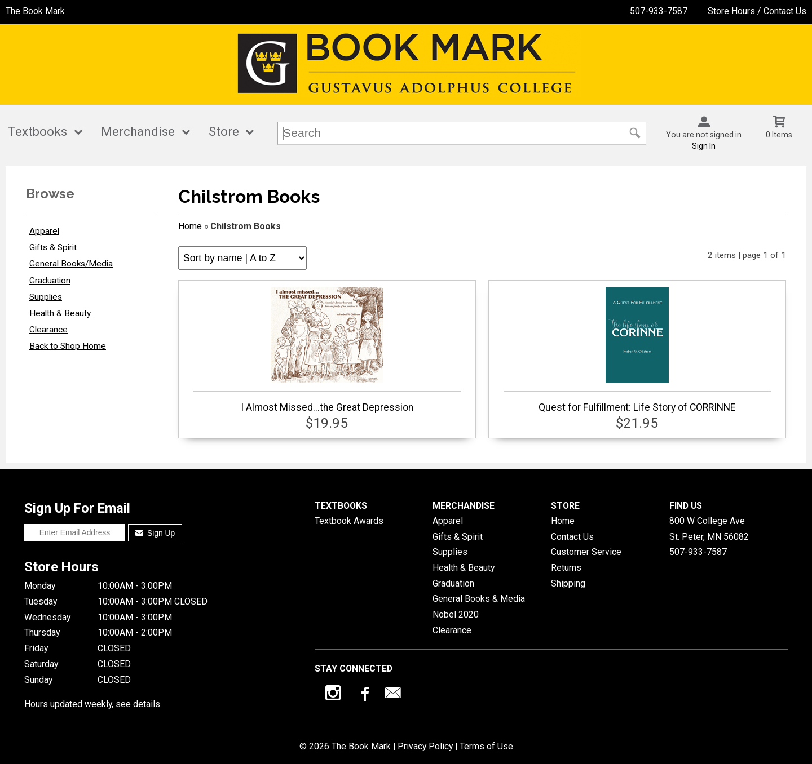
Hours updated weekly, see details (92, 704)
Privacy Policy (425, 746)
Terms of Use (486, 746)
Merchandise (138, 132)
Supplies (45, 297)
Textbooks (37, 132)
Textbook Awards (349, 521)
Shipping (568, 583)
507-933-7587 (658, 11)
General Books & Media (479, 598)
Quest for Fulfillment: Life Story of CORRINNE (637, 350)
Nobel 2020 (456, 614)
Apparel (44, 231)
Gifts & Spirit (53, 247)
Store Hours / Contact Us (757, 11)
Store (224, 132)
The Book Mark (35, 11)
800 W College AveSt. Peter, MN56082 (709, 529)
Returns (566, 567)
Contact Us (572, 536)
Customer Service (586, 552)
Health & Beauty (60, 313)
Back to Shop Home (67, 346)
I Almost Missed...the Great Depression (327, 350)
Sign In (704, 145)
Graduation (49, 281)
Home (190, 226)
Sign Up (155, 533)
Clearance (48, 330)
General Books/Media (71, 264)
